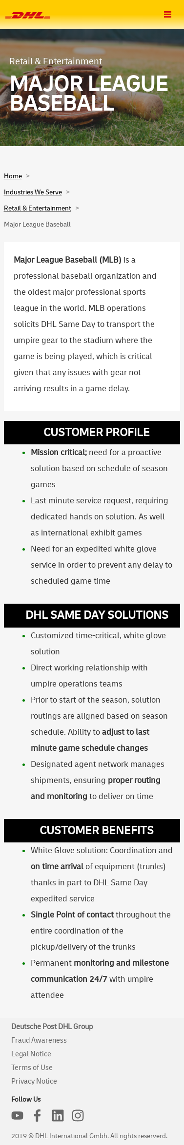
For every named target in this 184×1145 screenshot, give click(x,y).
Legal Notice (31, 1054)
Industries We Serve (33, 192)
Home (13, 176)
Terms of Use (32, 1067)
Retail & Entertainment (37, 208)
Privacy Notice (34, 1081)
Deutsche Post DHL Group (52, 1026)
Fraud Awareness (39, 1040)
